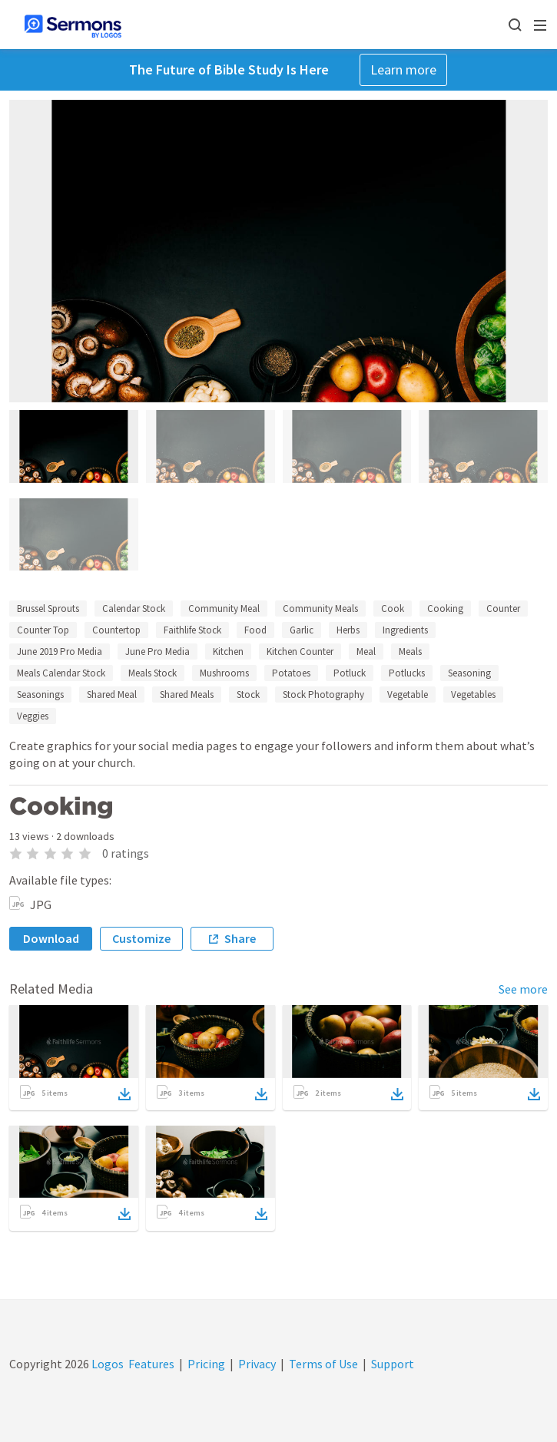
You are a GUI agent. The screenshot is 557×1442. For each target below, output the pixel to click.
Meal (366, 651)
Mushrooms (224, 673)
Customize (141, 938)
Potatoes (291, 673)
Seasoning (469, 673)
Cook (392, 608)
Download (51, 938)
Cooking (445, 608)
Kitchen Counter (300, 651)
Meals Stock (152, 673)
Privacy (257, 1363)
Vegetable (407, 694)
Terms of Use (323, 1363)
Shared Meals (187, 694)
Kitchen (228, 651)
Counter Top (43, 630)
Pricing (206, 1363)
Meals (410, 651)
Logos (106, 1363)
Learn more (403, 69)
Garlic (301, 630)
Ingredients (405, 630)
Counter (503, 608)
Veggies (32, 716)
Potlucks (407, 673)
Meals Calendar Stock (61, 673)
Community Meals (320, 608)
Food (255, 630)
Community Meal (224, 608)
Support (392, 1363)
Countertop (116, 630)
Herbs (348, 630)
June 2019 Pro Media (59, 651)
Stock (248, 694)
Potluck (349, 673)
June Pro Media (157, 651)
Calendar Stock (133, 608)
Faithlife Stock (192, 630)
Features (151, 1363)
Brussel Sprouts (48, 608)
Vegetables (473, 694)
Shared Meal (112, 694)
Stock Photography (323, 694)
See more (523, 989)
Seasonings (40, 694)
